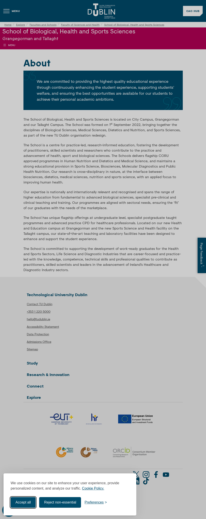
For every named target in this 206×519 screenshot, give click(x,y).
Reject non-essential (60, 502)
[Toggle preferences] (96, 502)
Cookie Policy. (93, 488)
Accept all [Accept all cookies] (23, 502)
